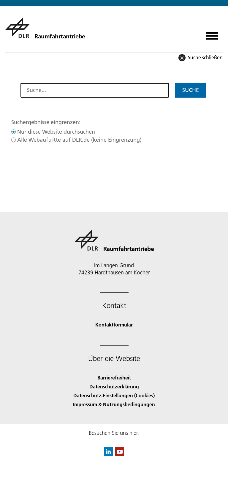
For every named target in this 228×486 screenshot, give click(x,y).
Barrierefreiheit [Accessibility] (114, 377)
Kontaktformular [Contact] (114, 324)
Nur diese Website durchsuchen (56, 131)
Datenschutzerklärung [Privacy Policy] (114, 386)
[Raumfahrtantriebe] (45, 27)
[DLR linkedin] (108, 454)
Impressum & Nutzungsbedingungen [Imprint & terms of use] (114, 404)
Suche (190, 90)
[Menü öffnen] (212, 34)
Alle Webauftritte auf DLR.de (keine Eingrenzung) (79, 139)
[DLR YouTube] (119, 454)
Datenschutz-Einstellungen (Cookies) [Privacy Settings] (114, 395)
